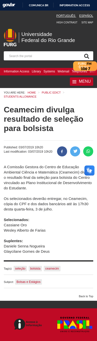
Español (86, 16)
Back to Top (86, 296)
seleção (20, 268)
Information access (75, 5)
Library (36, 71)
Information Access (16, 71)
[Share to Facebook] (62, 151)
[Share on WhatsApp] (88, 151)
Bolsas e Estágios (28, 282)
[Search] (85, 56)
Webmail (63, 71)
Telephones (79, 71)
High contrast (67, 22)
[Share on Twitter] (75, 151)
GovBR (9, 5)
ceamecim (52, 268)
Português (66, 16)
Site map (87, 22)
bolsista (35, 268)
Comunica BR (38, 5)
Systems (49, 71)
